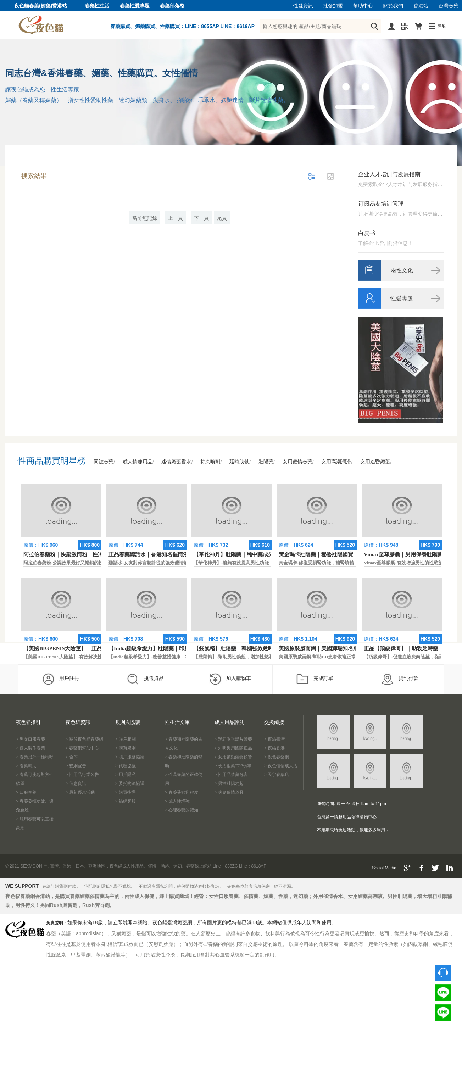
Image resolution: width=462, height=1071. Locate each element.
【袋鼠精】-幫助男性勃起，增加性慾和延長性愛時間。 (250, 656)
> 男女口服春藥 (30, 739)
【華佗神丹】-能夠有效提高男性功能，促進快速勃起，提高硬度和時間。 (268, 562)
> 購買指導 (125, 792)
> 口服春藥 (26, 792)
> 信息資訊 (76, 783)
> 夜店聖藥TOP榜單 (233, 765)
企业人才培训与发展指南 (389, 174)
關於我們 (393, 6)
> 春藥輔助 (26, 765)
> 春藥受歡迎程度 (181, 792)
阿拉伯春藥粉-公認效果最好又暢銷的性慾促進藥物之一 (79, 562)
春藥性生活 (97, 6)
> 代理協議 (125, 765)
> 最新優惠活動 (80, 792)
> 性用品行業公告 (82, 774)
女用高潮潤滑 (336, 461)
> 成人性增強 (177, 801)
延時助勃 (239, 461)
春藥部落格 (172, 6)
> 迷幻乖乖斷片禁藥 (233, 739)
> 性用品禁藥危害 (231, 774)
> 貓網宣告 (76, 765)
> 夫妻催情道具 (229, 792)
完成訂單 (314, 679)
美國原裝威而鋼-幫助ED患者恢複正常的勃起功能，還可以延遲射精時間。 (354, 656)
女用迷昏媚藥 (375, 461)
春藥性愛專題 (135, 6)
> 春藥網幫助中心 (82, 748)
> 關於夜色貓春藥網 (84, 739)
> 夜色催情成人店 (280, 765)
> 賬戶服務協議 (129, 756)
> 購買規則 (125, 748)
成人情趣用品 (137, 461)
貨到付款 (399, 679)
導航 (442, 26)
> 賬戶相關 (125, 739)
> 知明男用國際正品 (233, 748)
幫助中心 (363, 6)
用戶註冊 (60, 679)
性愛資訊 (303, 6)
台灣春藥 (448, 6)
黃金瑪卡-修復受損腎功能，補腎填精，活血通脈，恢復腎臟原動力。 (348, 562)
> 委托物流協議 (129, 783)
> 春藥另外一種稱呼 (35, 756)
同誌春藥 (103, 461)
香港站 (420, 6)
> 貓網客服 (125, 801)
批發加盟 (333, 6)
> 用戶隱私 (125, 774)
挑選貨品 (145, 679)
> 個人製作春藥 (30, 748)
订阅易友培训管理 (380, 204)
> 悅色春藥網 (276, 756)
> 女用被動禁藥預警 (233, 756)
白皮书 (366, 233)
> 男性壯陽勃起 (229, 783)
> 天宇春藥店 (276, 774)
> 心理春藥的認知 (181, 810)
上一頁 (175, 218)
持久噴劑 (210, 461)
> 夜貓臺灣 (274, 739)
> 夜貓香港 (274, 748)
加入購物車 (230, 679)
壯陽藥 (265, 461)
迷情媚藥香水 (176, 461)
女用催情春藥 (297, 461)
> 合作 (72, 756)
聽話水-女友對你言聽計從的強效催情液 (148, 562)
